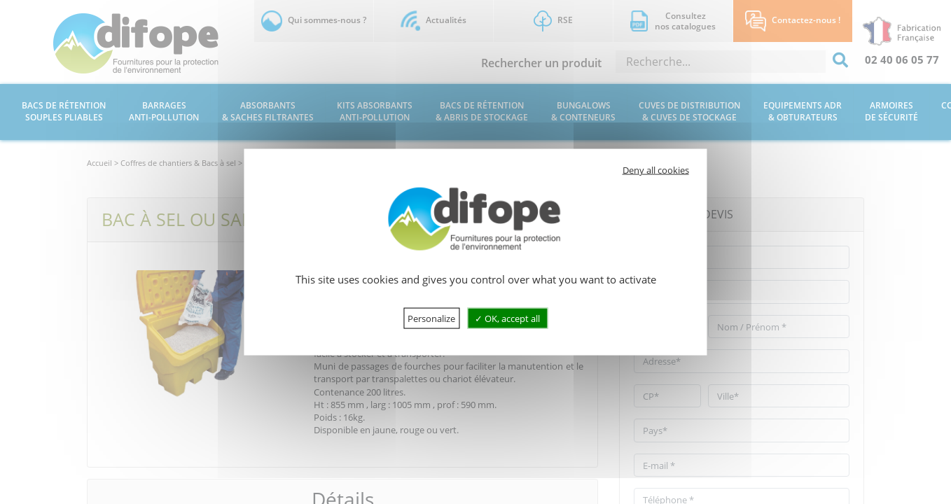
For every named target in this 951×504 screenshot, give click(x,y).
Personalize (431, 318)
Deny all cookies (656, 170)
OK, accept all (507, 318)
